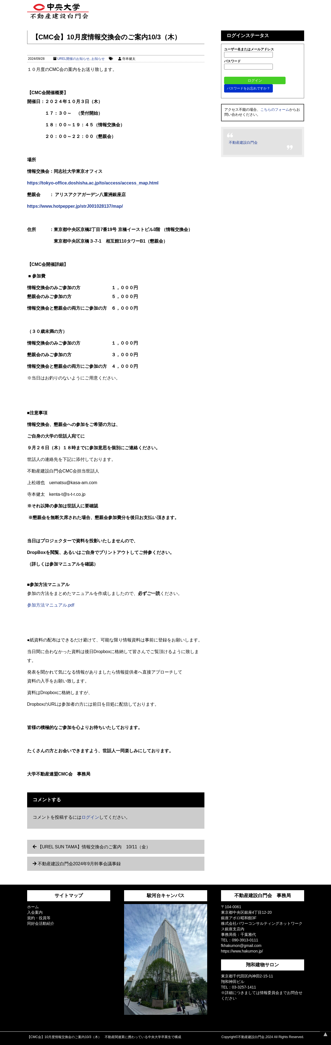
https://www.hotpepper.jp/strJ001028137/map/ (75, 206)
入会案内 (35, 912)
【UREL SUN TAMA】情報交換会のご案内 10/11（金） (94, 846)
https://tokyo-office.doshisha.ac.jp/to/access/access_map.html (93, 183)
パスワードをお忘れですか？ (248, 88)
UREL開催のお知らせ (73, 59)
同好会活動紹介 (40, 923)
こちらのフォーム (274, 109)
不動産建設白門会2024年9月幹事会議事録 (79, 863)
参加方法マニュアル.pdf (51, 605)
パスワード (232, 61)
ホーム (33, 907)
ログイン (90, 817)
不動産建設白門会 (243, 142)
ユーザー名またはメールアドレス (249, 49)
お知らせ (98, 59)
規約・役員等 (38, 918)
